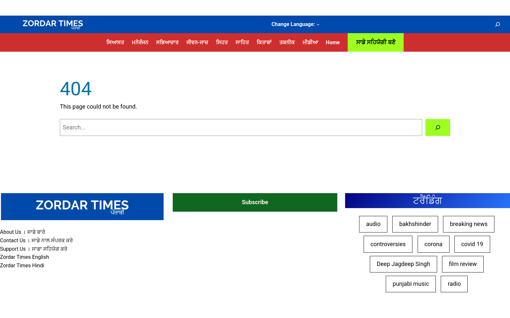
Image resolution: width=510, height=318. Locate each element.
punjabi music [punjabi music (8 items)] (411, 283)
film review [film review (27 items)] (463, 263)
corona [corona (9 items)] (433, 244)
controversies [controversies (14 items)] (388, 244)
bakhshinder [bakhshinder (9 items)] (415, 223)
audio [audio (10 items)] (373, 223)
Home (333, 42)
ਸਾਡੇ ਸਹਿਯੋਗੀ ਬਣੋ (376, 42)
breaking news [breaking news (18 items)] (469, 223)
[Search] (437, 127)
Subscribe (255, 202)
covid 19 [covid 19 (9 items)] (472, 244)
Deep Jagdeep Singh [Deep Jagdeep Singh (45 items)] (403, 263)
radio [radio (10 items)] (454, 283)
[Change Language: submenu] (318, 24)
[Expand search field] (497, 24)
